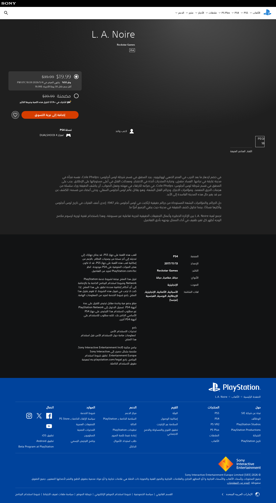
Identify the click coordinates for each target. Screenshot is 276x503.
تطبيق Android (45, 441)
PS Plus (226, 13)
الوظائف (256, 418)
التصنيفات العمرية (85, 424)
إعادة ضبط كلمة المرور (124, 435)
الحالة (133, 424)
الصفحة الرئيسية (252, 396)
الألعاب (256, 13)
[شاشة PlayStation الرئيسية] (267, 13)
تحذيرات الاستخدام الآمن (123, 331)
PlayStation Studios (249, 424)
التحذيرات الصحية (86, 430)
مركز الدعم (130, 413)
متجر (191, 13)
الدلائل (132, 446)
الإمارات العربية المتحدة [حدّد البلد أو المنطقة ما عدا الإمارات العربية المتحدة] (240, 494)
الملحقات (214, 435)
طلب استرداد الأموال (125, 441)
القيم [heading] (174, 407)
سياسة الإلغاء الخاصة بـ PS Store (77, 418)
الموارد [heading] (90, 407)
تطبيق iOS (48, 435)
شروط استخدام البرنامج (27, 494)
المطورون (89, 435)
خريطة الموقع (84, 494)
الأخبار (201, 13)
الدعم (181, 13)
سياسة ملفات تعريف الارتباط (58, 494)
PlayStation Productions (246, 430)
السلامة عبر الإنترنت (167, 424)
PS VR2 (215, 424)
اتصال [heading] (50, 407)
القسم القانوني (164, 494)
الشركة (257, 435)
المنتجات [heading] (213, 407)
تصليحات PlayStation (124, 430)
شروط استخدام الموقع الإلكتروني (113, 494)
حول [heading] (258, 407)
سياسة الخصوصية (143, 494)
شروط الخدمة (87, 413)
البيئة (175, 413)
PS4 (237, 13)
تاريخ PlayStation (251, 441)
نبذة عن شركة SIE (251, 413)
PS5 (217, 413)
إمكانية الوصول (169, 418)
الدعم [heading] (132, 407)
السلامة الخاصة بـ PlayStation (119, 418)
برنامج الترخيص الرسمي (83, 441)
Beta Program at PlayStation (36, 446)
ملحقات (213, 13)
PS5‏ (246, 13)
